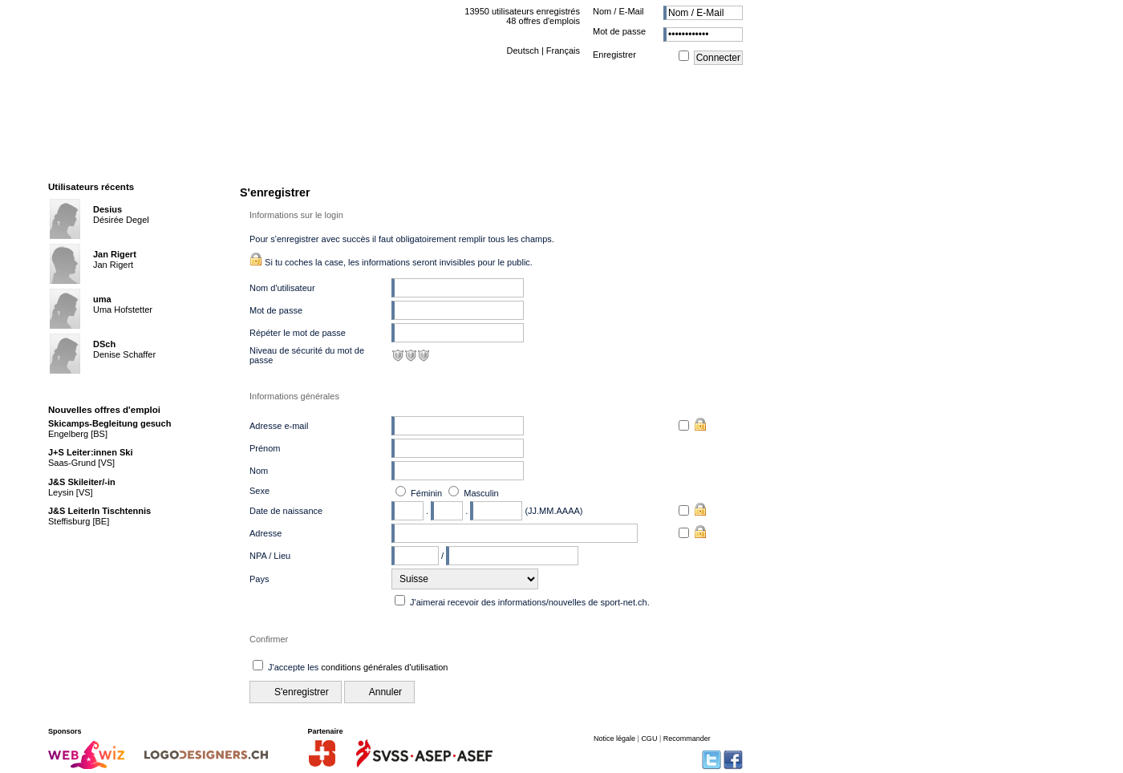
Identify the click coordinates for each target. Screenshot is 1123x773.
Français (563, 50)
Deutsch (522, 50)
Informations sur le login (296, 215)
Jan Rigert (114, 254)
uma (102, 299)
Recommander (687, 739)
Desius (107, 209)
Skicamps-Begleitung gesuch (109, 423)
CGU (649, 739)
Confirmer (268, 639)
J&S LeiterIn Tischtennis (99, 511)
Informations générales (294, 396)
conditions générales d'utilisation (384, 667)
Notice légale (614, 739)
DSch (104, 344)
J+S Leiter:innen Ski (90, 452)
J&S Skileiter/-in (82, 482)
